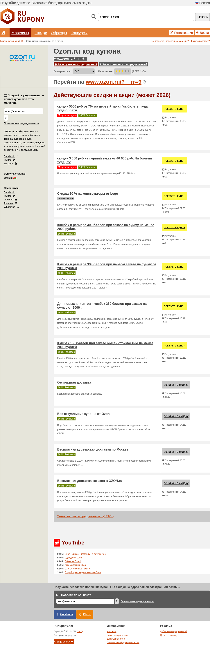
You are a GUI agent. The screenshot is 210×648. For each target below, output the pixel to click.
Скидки (41, 33)
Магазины (20, 33)
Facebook (9, 156)
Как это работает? (200, 41)
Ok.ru (87, 614)
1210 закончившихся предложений (123, 64)
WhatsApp (9, 207)
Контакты (111, 631)
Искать (202, 17)
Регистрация (181, 33)
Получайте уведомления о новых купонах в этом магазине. (24, 99)
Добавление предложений (173, 631)
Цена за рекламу (169, 635)
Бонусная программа (117, 635)
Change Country (63, 641)
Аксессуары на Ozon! (75, 565)
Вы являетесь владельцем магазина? (170, 41)
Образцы (59, 33)
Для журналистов (116, 639)
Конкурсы (79, 33)
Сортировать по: (63, 71)
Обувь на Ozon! (73, 561)
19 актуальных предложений (76, 64)
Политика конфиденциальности (21, 123)
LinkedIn (8, 199)
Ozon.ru (8, 178)
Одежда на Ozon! (73, 557)
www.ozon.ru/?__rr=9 (70, 58)
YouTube (9, 163)
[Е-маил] (85, 601)
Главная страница (9, 41)
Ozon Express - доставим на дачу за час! (85, 554)
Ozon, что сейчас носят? (77, 568)
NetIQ (80, 631)
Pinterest (9, 203)
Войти (202, 33)
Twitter (7, 160)
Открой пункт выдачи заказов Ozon (83, 572)
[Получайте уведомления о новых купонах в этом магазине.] (23, 111)
